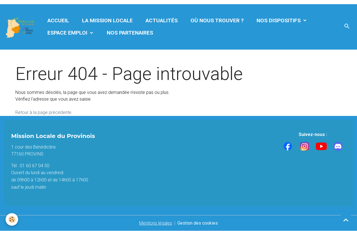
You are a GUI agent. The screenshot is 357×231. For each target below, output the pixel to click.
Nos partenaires (130, 33)
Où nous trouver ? (217, 20)
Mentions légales (155, 223)
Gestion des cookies (197, 223)
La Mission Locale (107, 20)
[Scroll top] (346, 220)
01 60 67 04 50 (34, 165)
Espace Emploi (68, 33)
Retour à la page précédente (43, 112)
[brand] (20, 27)
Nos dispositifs (279, 20)
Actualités (162, 20)
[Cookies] (12, 219)
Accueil (58, 20)
